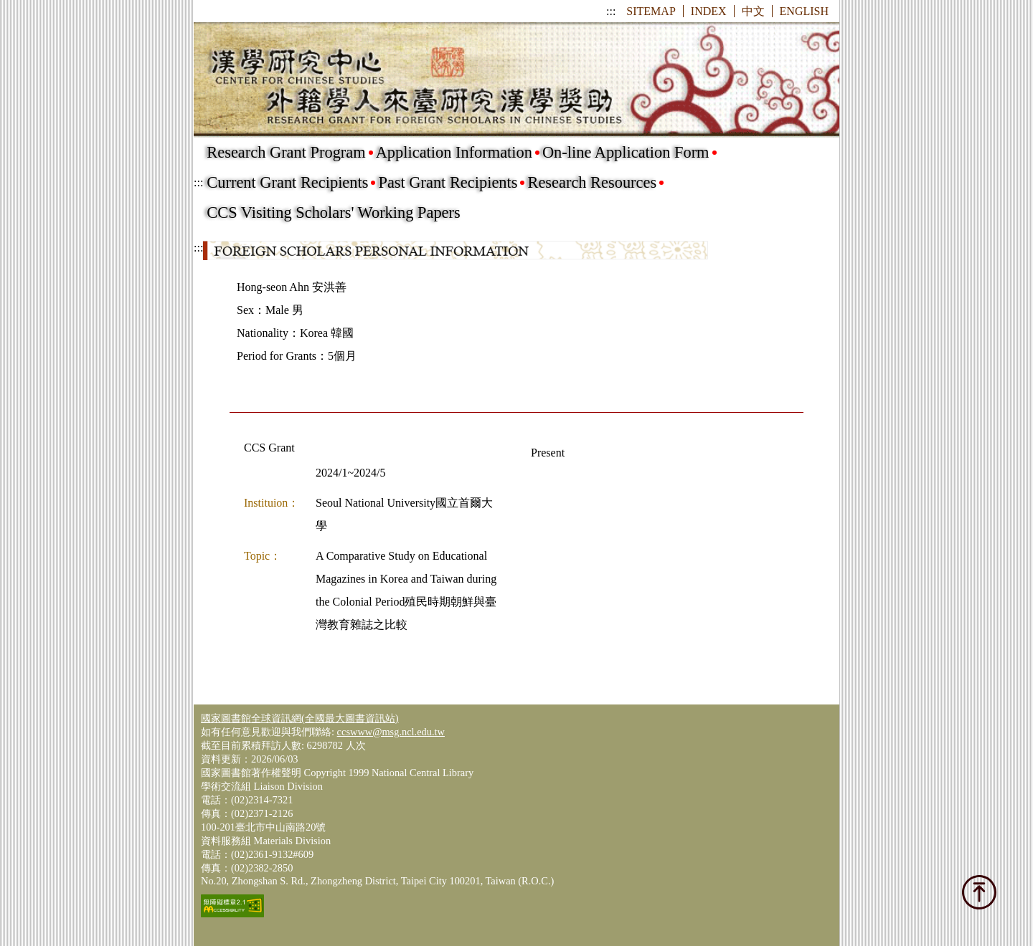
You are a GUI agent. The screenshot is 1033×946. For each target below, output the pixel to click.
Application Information (454, 152)
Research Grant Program (286, 152)
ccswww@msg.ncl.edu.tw (391, 731)
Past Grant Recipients (447, 182)
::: (610, 11)
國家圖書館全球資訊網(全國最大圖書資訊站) (300, 718)
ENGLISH (804, 11)
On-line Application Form (625, 152)
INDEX (709, 11)
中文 (753, 11)
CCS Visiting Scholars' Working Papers (333, 212)
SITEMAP (650, 11)
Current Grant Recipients (287, 182)
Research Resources (591, 182)
